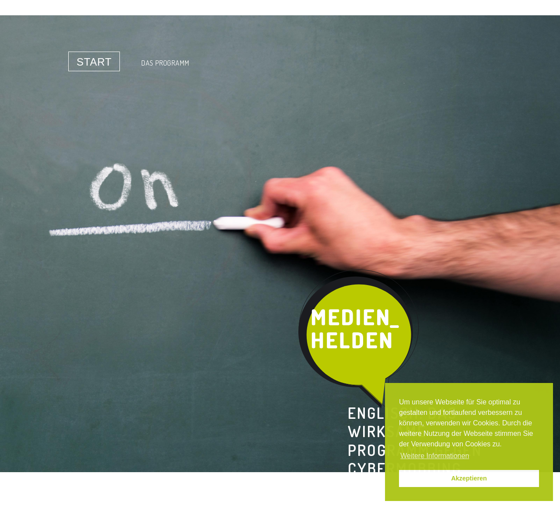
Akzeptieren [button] (469, 478)
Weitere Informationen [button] (434, 455)
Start (94, 62)
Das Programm (165, 63)
